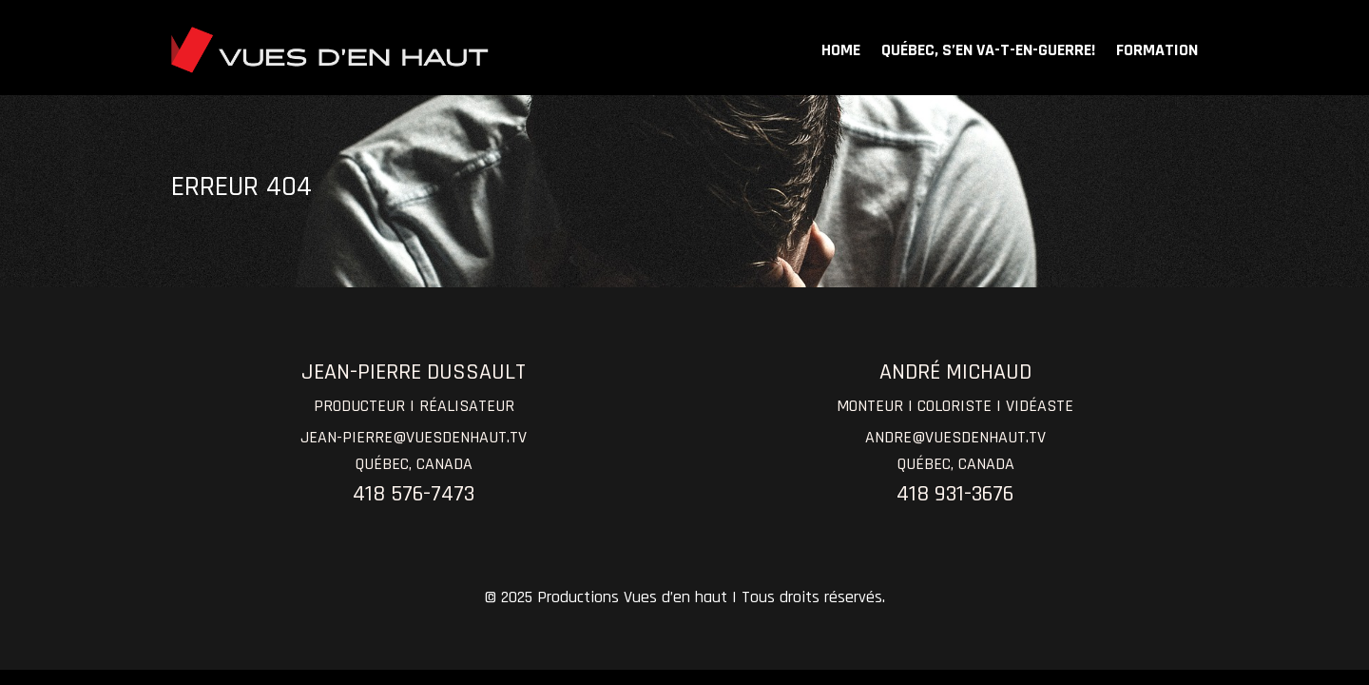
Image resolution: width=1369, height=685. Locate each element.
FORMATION (1157, 50)
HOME (840, 50)
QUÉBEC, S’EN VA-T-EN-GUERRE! (988, 50)
